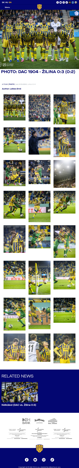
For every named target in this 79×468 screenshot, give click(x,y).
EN (10, 2)
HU (6, 2)
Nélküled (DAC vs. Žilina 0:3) (19, 405)
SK (3, 2)
